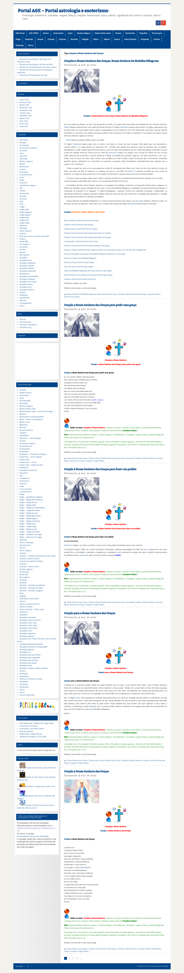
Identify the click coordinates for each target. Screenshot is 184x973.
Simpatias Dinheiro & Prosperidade (86, 445)
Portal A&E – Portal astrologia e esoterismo (63, 10)
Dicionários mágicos (27, 443)
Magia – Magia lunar (27, 524)
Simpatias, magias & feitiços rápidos (140, 435)
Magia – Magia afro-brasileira (31, 500)
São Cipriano (24, 255)
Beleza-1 (22, 414)
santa (103, 545)
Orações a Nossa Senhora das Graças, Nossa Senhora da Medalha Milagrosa (111, 61)
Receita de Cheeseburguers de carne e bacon (38, 67)
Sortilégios (23, 674)
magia (21, 207)
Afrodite (116, 435)
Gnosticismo (24, 478)
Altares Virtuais (25, 393)
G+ (28, 966)
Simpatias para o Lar (77, 447)
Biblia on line (24, 422)
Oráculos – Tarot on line (29, 567)
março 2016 (24, 100)
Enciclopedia (24, 449)
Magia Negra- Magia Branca (30, 734)
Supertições (24, 676)
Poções (22, 239)
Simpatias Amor (71, 442)
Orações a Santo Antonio (111, 431)
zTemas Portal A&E (26, 695)
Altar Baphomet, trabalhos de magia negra (36, 723)
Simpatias (145, 39)
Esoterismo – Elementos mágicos (33, 454)
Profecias (23, 580)
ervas (21, 177)
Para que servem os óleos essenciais (34, 236)
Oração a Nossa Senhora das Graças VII (80, 279)
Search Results (130, 39)
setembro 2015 (25, 116)
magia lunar (24, 220)
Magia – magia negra (27, 526)
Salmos (107, 39)
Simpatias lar (24, 274)
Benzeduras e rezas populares (31, 417)
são (99, 204)
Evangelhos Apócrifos (28, 470)
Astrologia (23, 403)
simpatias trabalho (26, 290)
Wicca (30, 45)
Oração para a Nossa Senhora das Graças (80, 229)
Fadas (21, 180)
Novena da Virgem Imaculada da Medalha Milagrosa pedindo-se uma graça (94, 254)
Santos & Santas (26, 607)
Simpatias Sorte (25, 665)
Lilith (21, 204)
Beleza (80, 435)
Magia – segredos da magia (30, 534)
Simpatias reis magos (27, 282)
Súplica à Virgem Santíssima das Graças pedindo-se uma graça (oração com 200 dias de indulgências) (105, 250)
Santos (117, 39)
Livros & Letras (25, 489)
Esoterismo (130, 33)
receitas (22, 250)
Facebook (19, 966)
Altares (46, 33)
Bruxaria (22, 427)
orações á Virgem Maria (95, 461)
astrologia (23, 159)
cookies (22, 169)
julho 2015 (23, 121)
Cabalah (22, 433)
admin (83, 65)
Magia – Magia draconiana (29, 516)
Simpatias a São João (27, 623)
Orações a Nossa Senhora (115, 360)
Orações (51, 39)
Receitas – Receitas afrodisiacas (32, 585)
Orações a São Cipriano (90, 431)
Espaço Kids (24, 460)
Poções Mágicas (105, 435)
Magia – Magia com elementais (32, 508)
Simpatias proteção (27, 279)
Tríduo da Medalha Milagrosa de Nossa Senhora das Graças (88, 271)
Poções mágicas (26, 569)
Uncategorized (25, 303)
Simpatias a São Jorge (28, 625)
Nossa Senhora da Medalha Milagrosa (81, 294)
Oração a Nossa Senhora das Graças (78, 225)
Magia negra (24, 223)
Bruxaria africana (26, 430)
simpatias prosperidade (28, 276)
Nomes (40, 39)
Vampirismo (24, 687)
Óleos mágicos (25, 550)
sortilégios (23, 295)
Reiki (21, 593)
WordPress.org (25, 327)
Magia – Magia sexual (28, 529)
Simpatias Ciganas (26, 266)
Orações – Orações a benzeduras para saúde (37, 556)
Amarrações (58, 33)
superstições (24, 298)
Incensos (23, 199)
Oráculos (62, 39)
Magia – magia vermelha (29, 532)
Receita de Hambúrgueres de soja (33, 75)
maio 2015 (23, 126)
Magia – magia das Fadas (29, 510)
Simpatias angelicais (108, 445)
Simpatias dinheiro (26, 268)
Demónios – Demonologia (30, 438)
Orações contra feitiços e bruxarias (136, 428)
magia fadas (24, 217)
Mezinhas (29, 39)
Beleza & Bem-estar (103, 33)
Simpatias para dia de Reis (29, 655)
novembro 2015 (25, 110)
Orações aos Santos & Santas (31, 561)
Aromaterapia (24, 401)
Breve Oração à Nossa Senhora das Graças (81, 220)
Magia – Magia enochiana (29, 521)
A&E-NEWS (33, 33)
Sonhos (156, 39)
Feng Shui (143, 33)
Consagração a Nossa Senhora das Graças (81, 241)
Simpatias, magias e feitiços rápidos (33, 668)
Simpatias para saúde (28, 663)
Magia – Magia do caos (28, 513)
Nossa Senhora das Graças (107, 294)
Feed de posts (25, 322)
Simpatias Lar (24, 652)
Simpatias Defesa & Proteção (31, 644)
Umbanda (19, 45)
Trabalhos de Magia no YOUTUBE (32, 737)
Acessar (22, 319)
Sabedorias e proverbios (29, 599)
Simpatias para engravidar (148, 445)
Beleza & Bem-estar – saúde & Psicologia (36, 411)
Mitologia (23, 228)
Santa (66, 127)
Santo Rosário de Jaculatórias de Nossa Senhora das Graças (88, 275)
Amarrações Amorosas (28, 726)
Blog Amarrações (26, 731)
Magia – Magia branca (28, 502)
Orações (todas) (129, 431)
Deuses (118, 33)
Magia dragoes (25, 212)
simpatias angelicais (27, 263)
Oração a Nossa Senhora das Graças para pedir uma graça (87, 237)
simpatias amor (25, 260)
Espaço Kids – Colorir (27, 462)
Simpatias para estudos (28, 660)
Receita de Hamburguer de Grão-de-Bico (36, 64)
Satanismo (23, 612)
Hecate (22, 191)
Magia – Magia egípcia (28, 518)
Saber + (96, 39)
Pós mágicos (24, 244)
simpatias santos (26, 284)
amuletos (23, 151)
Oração (94, 364)
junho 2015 (23, 124)
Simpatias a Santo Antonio (30, 620)
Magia (18, 39)
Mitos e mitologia (26, 542)
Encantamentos (87, 438)
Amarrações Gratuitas (28, 148)
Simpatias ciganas (97, 442)
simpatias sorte (25, 287)
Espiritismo (23, 467)
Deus (145, 549)
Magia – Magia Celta (27, 505)
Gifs (21, 188)
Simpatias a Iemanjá (27, 617)
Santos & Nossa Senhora (29, 604)
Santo (82, 867)
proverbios (23, 247)
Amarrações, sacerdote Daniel (31, 729)
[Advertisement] (37, 361)
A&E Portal (19, 33)
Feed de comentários (28, 325)
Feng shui (23, 183)
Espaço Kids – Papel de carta (31, 465)
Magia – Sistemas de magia (30, 537)
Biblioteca (23, 425)
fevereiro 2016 (25, 102)
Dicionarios (23, 172)
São (150, 124)
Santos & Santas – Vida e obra (31, 609)
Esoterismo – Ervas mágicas (30, 457)
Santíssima (124, 127)
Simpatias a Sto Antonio (127, 445)
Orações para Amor (72, 431)
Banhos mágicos (83, 33)
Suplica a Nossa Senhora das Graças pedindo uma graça (87, 246)
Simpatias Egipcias (26, 650)
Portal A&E (23, 241)
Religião (85, 39)
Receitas (74, 39)
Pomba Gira (24, 572)
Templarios (23, 682)
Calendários (24, 435)
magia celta (24, 209)
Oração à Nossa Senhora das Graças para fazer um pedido (87, 233)
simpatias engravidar (27, 271)
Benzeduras (156, 428)
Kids (21, 201)
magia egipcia (25, 215)
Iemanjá (22, 196)
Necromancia (24, 545)
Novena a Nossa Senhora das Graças (79, 262)
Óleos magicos (25, 231)
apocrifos (23, 156)
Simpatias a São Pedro (28, 628)
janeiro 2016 (24, 105)
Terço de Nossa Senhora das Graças (78, 267)
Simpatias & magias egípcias (122, 442)
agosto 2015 (24, 118)
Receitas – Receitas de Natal (31, 588)
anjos (21, 153)
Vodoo (22, 690)
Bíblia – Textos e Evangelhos (31, 419)
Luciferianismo (25, 492)
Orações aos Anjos (113, 428)
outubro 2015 (24, 113)
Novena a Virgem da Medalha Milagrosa (80, 258)
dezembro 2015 (25, 108)
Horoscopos (157, 33)
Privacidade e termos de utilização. (33, 836)
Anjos (70, 33)
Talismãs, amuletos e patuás (30, 679)
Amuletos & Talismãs (144, 442)
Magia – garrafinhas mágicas (30, 497)
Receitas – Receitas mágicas (30, 591)
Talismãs (22, 300)
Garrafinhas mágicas (27, 185)
